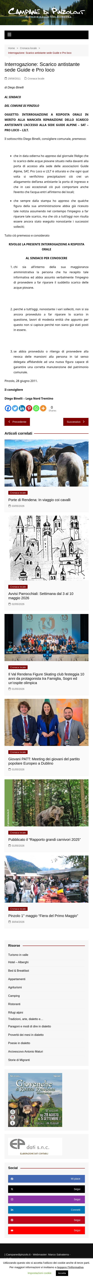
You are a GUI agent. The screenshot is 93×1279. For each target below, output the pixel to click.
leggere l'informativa (70, 1267)
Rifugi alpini (15, 1012)
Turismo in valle (18, 954)
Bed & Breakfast (18, 970)
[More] (43, 408)
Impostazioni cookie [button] (39, 1273)
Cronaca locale (36, 78)
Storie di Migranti (19, 1060)
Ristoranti (14, 1004)
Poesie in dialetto (19, 1043)
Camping (14, 995)
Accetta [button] (62, 1273)
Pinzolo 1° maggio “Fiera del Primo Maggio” (43, 916)
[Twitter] (15, 408)
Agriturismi (15, 987)
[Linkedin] (22, 408)
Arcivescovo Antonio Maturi (25, 1051)
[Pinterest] (29, 408)
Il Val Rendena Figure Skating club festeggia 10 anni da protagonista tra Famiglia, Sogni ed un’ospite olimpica (46, 678)
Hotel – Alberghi (18, 962)
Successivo (76, 421)
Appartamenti (16, 979)
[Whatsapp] (36, 408)
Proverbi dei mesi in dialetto (26, 1034)
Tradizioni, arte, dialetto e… (25, 1019)
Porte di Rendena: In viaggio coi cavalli (39, 500)
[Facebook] (8, 408)
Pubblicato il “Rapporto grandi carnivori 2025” (44, 840)
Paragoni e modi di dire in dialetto (29, 1026)
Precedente (17, 421)
